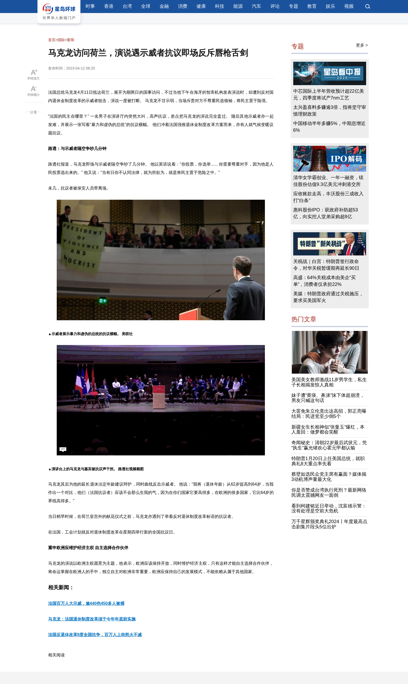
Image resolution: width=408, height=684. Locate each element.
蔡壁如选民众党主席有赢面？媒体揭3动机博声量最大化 (328, 477)
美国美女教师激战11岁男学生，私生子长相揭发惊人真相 (329, 382)
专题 (293, 6)
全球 (145, 6)
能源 (238, 6)
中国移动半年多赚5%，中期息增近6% (329, 127)
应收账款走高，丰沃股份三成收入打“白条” (328, 197)
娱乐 (330, 6)
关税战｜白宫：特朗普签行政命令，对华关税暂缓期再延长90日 (326, 265)
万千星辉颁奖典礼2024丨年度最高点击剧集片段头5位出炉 (329, 524)
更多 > (362, 45)
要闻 (70, 40)
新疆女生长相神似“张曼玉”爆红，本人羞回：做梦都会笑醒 (328, 429)
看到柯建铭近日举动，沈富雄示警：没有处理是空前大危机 (328, 508)
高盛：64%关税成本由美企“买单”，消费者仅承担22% (324, 281)
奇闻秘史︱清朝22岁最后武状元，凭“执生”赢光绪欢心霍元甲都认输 (329, 445)
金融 (164, 6)
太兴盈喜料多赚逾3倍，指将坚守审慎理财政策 (329, 111)
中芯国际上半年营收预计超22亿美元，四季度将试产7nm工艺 (328, 95)
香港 (108, 6)
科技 (219, 6)
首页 (51, 40)
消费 (182, 6)
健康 (201, 6)
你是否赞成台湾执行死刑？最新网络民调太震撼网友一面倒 (328, 492)
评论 (275, 6)
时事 (90, 6)
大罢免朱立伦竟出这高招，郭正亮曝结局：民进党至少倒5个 (328, 414)
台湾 (127, 6)
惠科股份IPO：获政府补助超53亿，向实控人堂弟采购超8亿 (325, 213)
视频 (349, 6)
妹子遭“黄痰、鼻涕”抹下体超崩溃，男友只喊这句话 (328, 398)
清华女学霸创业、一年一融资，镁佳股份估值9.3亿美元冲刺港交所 (328, 181)
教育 (312, 6)
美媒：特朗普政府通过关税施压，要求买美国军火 (328, 297)
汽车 (256, 6)
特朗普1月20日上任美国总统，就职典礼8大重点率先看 (328, 461)
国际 (61, 40)
